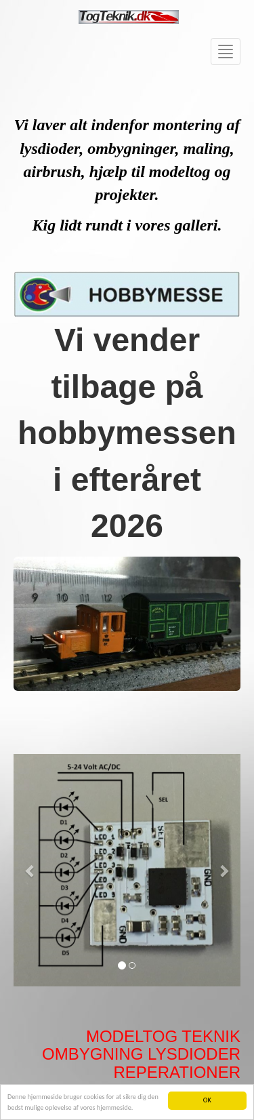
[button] (30, 870)
